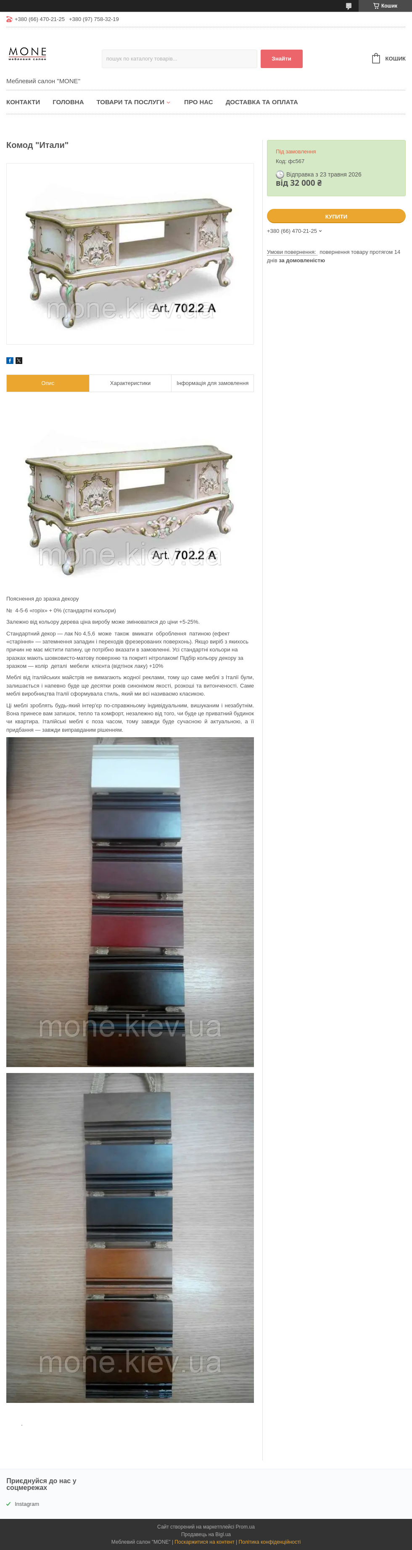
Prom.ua (245, 1527)
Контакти (23, 102)
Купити (336, 217)
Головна (68, 102)
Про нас (198, 102)
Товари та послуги (130, 102)
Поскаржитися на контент (204, 1542)
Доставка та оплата (262, 102)
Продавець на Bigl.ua (206, 1534)
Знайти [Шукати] (281, 58)
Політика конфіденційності (270, 1542)
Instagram (27, 1504)
